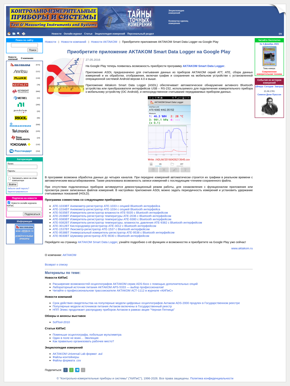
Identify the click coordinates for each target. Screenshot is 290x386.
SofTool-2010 (61, 322)
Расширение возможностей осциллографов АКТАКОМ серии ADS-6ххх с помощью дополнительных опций (125, 283)
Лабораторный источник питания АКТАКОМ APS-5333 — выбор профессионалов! (108, 287)
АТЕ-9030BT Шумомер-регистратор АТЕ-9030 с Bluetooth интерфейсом (101, 235)
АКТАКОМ (69, 255)
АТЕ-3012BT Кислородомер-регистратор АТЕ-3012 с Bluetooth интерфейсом (104, 225)
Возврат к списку (56, 264)
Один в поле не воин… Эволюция (75, 338)
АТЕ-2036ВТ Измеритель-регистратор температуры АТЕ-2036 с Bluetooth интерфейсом (112, 216)
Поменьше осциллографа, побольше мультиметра (87, 334)
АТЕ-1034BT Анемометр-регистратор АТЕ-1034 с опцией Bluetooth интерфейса (106, 209)
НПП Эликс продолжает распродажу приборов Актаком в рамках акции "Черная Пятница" (114, 309)
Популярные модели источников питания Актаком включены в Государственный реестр (112, 306)
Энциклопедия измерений (110, 33)
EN (280, 34)
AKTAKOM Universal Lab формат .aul (77, 353)
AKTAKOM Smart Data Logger (97, 242)
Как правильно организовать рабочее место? (83, 341)
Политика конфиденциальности (211, 378)
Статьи (88, 33)
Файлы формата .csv (67, 360)
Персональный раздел (140, 33)
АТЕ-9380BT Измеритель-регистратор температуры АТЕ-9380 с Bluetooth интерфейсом (112, 219)
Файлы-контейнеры (66, 357)
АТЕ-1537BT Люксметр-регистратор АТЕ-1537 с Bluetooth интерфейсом (101, 229)
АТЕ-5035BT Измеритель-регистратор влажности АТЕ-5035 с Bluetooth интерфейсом (110, 212)
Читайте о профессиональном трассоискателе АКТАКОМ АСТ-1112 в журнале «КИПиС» (113, 290)
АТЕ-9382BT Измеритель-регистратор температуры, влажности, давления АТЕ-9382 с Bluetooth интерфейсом (127, 222)
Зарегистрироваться (17, 191)
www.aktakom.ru (242, 248)
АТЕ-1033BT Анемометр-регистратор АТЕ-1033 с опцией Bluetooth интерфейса (106, 206)
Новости (56, 33)
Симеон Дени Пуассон (269, 94)
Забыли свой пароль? (18, 188)
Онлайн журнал (73, 33)
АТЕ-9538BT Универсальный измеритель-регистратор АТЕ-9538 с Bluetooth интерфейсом (113, 232)
